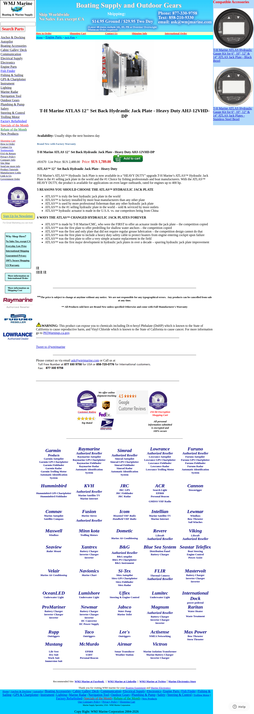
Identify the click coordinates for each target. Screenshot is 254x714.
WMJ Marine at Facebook (89, 681)
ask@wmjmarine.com (85, 360)
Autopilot (38, 691)
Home (39, 37)
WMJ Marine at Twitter (152, 681)
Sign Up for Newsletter (18, 216)
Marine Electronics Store (182, 681)
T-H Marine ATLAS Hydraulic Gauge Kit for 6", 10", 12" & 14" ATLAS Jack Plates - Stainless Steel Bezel (233, 112)
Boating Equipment (136, 687)
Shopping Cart (127, 701)
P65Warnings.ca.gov (56, 333)
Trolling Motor (201, 694)
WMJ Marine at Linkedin (122, 681)
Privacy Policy (110, 701)
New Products (149, 698)
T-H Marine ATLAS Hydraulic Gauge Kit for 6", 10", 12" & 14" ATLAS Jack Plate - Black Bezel (233, 53)
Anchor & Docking (21, 691)
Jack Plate (70, 37)
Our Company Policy (89, 701)
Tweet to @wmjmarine (50, 347)
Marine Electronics (160, 687)
